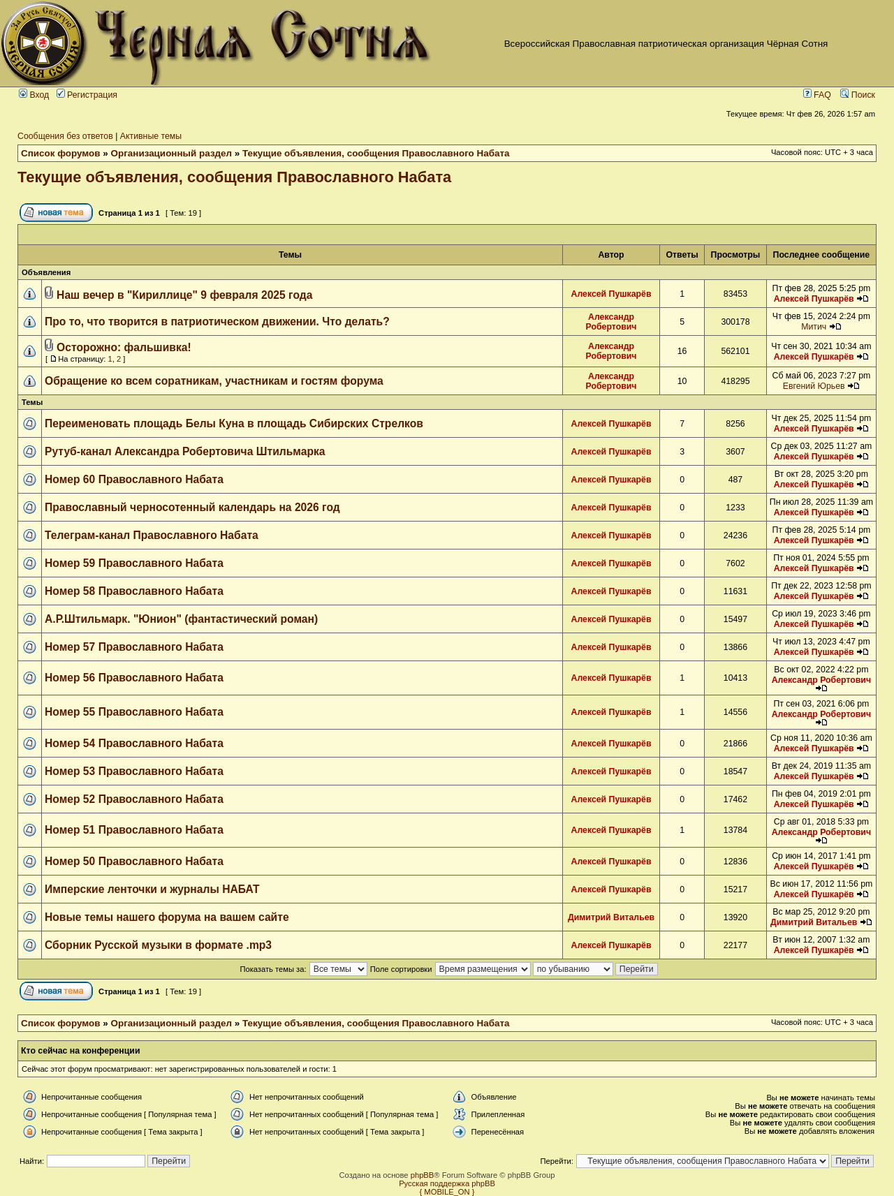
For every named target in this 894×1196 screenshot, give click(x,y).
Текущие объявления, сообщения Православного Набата (375, 153)
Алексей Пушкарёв (611, 294)
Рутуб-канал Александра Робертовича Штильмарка (185, 451)
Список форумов (61, 153)
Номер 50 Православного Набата (134, 861)
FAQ (817, 95)
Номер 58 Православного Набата (134, 591)
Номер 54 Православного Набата (134, 743)
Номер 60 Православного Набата (134, 479)
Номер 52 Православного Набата (134, 799)
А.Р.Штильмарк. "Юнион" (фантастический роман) (181, 619)
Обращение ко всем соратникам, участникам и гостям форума (214, 381)
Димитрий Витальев (611, 917)
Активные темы (151, 136)
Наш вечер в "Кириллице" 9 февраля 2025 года (184, 295)
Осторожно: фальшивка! (124, 347)
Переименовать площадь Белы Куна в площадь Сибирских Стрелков (234, 423)
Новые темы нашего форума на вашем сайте (167, 917)
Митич (813, 327)
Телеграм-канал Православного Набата (151, 535)
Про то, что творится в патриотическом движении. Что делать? (217, 321)
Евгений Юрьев (814, 386)
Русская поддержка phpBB (447, 1183)
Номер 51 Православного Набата (134, 830)
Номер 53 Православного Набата (134, 771)
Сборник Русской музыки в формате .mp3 (158, 945)
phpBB (422, 1175)
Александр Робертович (611, 322)
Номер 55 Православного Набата (134, 712)
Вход (34, 95)
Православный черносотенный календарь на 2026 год (192, 507)
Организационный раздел (172, 153)
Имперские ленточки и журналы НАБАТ (152, 889)
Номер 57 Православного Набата (134, 647)
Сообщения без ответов (65, 136)
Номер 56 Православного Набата (134, 678)
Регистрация (87, 95)
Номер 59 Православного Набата (134, 563)
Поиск (857, 95)
